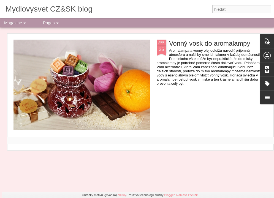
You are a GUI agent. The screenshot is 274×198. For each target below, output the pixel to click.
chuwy (122, 195)
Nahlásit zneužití (187, 195)
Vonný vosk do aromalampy (209, 43)
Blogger (169, 195)
